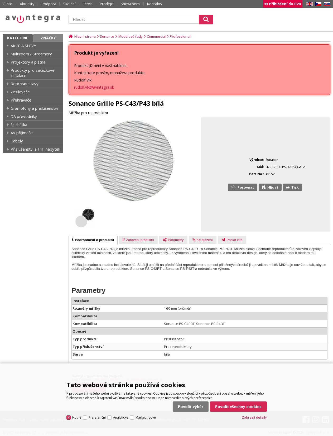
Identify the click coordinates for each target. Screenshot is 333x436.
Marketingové (146, 417)
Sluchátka (19, 124)
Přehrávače (21, 100)
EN (308, 4)
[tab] (93, 240)
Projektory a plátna (28, 62)
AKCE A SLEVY (23, 45)
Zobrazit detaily (254, 417)
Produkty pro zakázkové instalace (33, 73)
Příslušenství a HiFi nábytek (35, 149)
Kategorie (17, 37)
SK (326, 4)
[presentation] (93, 240)
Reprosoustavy (24, 83)
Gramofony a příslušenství (34, 108)
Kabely (17, 140)
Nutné (76, 417)
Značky (48, 37)
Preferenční (97, 417)
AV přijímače (22, 132)
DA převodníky (24, 116)
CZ (317, 4)
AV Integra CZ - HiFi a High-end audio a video (33, 19)
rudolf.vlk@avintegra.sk (94, 87)
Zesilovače (20, 91)
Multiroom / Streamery (31, 53)
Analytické (120, 417)
